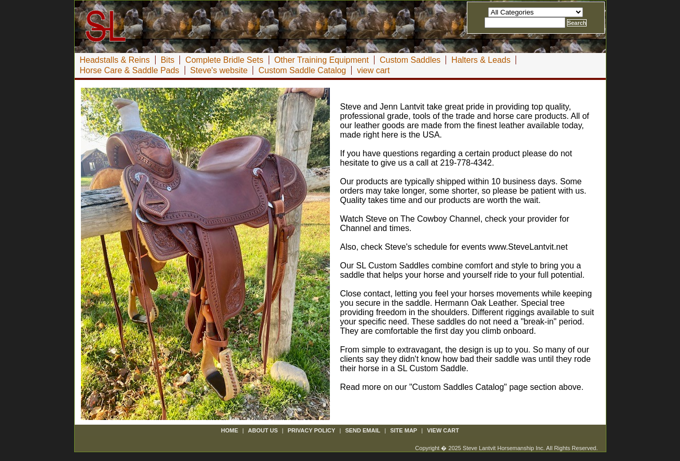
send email (362, 430)
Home (229, 430)
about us (262, 430)
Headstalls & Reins (115, 60)
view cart (373, 70)
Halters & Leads (480, 60)
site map (403, 430)
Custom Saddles (410, 60)
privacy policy (312, 430)
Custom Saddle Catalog (302, 70)
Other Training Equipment (321, 60)
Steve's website (219, 70)
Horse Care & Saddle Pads (129, 70)
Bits (168, 60)
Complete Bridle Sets (224, 60)
